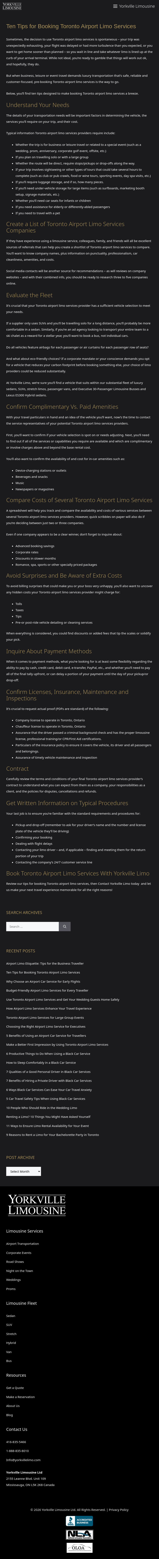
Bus (9, 1361)
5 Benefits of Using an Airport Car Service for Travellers (46, 1035)
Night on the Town (19, 1271)
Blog (9, 1415)
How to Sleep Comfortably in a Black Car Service (41, 1062)
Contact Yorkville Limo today (118, 883)
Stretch (11, 1334)
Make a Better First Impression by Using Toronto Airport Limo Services (57, 1044)
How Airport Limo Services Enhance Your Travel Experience (49, 1008)
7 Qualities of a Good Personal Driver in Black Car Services (48, 1072)
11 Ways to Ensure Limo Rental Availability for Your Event (47, 1126)
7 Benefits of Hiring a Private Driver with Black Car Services (49, 1080)
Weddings (13, 1280)
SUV (9, 1325)
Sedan (10, 1316)
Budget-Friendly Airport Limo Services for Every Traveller (47, 990)
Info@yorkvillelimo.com (23, 1460)
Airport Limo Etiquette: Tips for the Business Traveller (45, 963)
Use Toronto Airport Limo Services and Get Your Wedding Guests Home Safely (62, 999)
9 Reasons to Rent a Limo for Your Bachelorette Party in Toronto (52, 1135)
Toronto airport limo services (111, 247)
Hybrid (11, 1343)
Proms (11, 1289)
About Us (13, 1406)
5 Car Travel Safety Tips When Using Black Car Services (45, 1099)
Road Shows (15, 1262)
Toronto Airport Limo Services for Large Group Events (45, 1017)
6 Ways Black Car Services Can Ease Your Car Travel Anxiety (49, 1090)
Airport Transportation (22, 1243)
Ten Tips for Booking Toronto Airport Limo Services (43, 972)
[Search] (65, 926)
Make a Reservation (20, 1397)
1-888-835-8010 (17, 1451)
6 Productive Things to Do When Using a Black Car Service (48, 1054)
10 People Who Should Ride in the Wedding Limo (41, 1108)
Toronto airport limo (67, 39)
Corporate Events (18, 1253)
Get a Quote (15, 1388)
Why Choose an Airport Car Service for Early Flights (43, 981)
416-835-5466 (16, 1442)
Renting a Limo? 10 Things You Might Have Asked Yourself (48, 1117)
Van (9, 1352)
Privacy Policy (119, 1510)
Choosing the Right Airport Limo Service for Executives (45, 1026)
